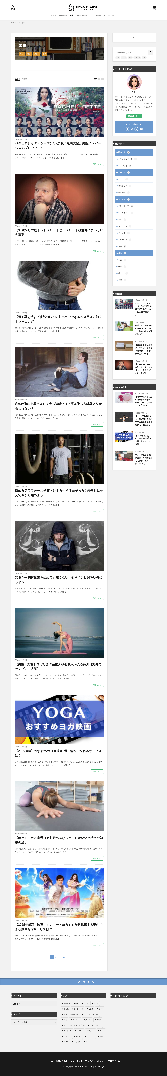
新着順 (17, 79)
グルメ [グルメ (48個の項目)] (96, 1003)
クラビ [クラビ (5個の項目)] (102, 1031)
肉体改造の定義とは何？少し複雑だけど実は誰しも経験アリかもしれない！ (58, 406)
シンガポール (125, 213)
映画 (28, 54)
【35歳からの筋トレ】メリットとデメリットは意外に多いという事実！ (59, 232)
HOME (15, 23)
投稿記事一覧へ (133, 116)
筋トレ (36, 54)
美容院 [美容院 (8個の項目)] (99, 1020)
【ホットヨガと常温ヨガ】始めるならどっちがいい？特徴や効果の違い (59, 840)
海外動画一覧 (82, 15)
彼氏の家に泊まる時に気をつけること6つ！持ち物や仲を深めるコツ (143, 329)
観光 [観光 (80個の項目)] (76, 1003)
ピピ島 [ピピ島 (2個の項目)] (66, 1042)
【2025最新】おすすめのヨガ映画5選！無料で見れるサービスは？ (58, 753)
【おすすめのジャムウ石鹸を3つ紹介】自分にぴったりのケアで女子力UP (143, 401)
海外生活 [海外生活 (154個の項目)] (67, 1003)
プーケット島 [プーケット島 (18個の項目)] (78, 1009)
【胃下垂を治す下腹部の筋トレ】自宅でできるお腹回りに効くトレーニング (58, 319)
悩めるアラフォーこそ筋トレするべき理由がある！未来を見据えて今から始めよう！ (59, 493)
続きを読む (97, 164)
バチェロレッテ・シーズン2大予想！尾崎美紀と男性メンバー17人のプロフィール (58, 145)
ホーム (53, 15)
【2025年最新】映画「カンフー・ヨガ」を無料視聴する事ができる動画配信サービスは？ (59, 927)
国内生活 (124, 152)
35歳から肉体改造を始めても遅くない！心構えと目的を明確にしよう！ (58, 579)
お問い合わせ (108, 15)
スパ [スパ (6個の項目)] (99, 1025)
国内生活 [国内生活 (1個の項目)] (77, 1042)
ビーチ (123, 179)
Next (64, 957)
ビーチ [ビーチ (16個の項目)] (100, 1009)
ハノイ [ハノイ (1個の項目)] (87, 1042)
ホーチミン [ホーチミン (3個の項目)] (90, 1036)
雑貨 (130, 57)
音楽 (44, 54)
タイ (122, 219)
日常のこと (125, 166)
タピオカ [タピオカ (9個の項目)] (88, 1020)
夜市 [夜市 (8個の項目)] (65, 1025)
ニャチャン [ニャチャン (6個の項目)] (68, 1031)
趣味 (71, 15)
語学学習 (124, 192)
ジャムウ (137, 57)
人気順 (24, 79)
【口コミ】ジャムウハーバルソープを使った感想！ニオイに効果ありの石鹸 (143, 349)
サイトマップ (76, 1061)
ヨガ (21, 54)
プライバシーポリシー (95, 1061)
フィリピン (125, 226)
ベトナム (124, 233)
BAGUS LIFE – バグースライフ (91, 1067)
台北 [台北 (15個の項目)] (65, 1014)
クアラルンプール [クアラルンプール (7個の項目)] (78, 1025)
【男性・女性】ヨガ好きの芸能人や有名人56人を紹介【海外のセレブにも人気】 (58, 666)
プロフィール (95, 15)
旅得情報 (124, 172)
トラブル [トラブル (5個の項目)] (67, 1036)
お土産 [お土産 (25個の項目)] (66, 1009)
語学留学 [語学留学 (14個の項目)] (75, 1014)
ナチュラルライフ (127, 159)
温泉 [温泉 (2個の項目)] (101, 1036)
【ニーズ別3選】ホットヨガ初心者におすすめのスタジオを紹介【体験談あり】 (143, 420)
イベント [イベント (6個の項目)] (80, 1031)
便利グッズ (125, 186)
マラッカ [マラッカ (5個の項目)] (91, 1031)
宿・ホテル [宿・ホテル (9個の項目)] (76, 1020)
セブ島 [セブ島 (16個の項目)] (90, 1009)
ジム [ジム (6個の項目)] (91, 1025)
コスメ (124, 57)
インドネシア (125, 206)
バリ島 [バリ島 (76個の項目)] (86, 1003)
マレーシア (125, 239)
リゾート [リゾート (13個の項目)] (87, 1014)
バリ (117, 57)
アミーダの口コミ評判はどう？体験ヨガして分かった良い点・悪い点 (143, 459)
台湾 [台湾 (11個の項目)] (96, 1014)
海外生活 (62, 15)
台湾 (122, 246)
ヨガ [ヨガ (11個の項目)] (65, 1020)
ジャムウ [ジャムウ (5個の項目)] (78, 1036)
